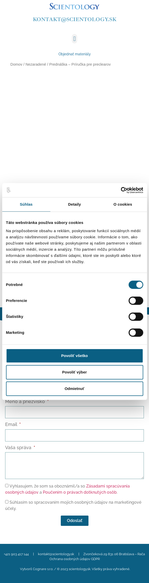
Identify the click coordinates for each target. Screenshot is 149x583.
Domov (17, 64)
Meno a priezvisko (25, 401)
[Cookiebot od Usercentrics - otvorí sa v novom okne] (120, 190)
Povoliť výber (74, 372)
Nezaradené (35, 64)
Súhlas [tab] (26, 204)
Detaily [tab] (74, 204)
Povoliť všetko (74, 355)
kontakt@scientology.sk (74, 19)
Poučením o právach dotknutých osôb (80, 492)
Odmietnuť (74, 388)
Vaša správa (19, 447)
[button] (74, 39)
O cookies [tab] (123, 204)
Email (11, 424)
